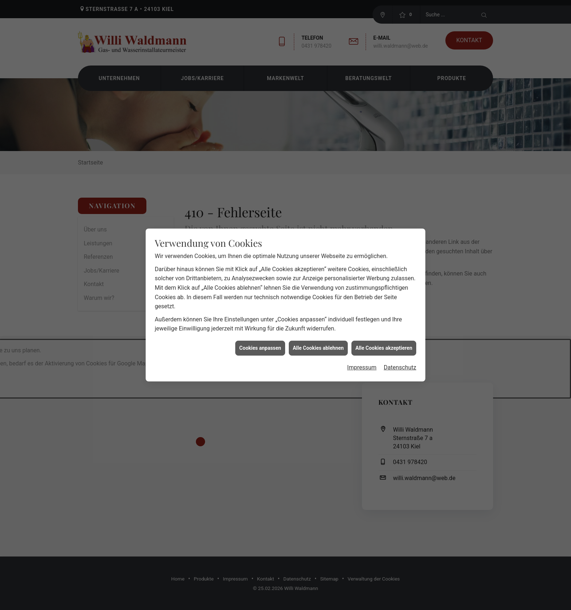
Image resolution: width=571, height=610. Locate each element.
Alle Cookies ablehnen (318, 335)
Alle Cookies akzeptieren (383, 335)
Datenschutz (400, 354)
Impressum (362, 354)
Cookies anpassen (260, 335)
